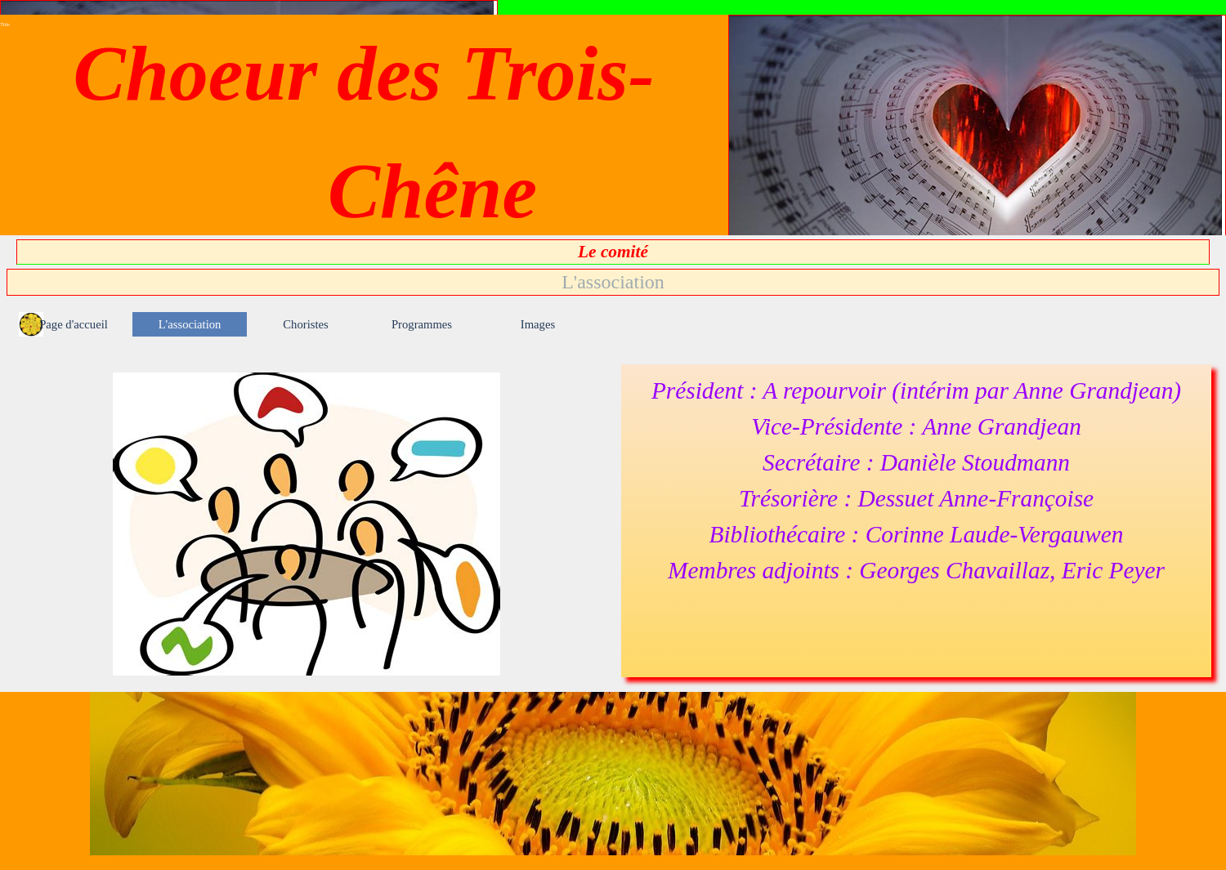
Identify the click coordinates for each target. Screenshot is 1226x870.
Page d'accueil (73, 324)
